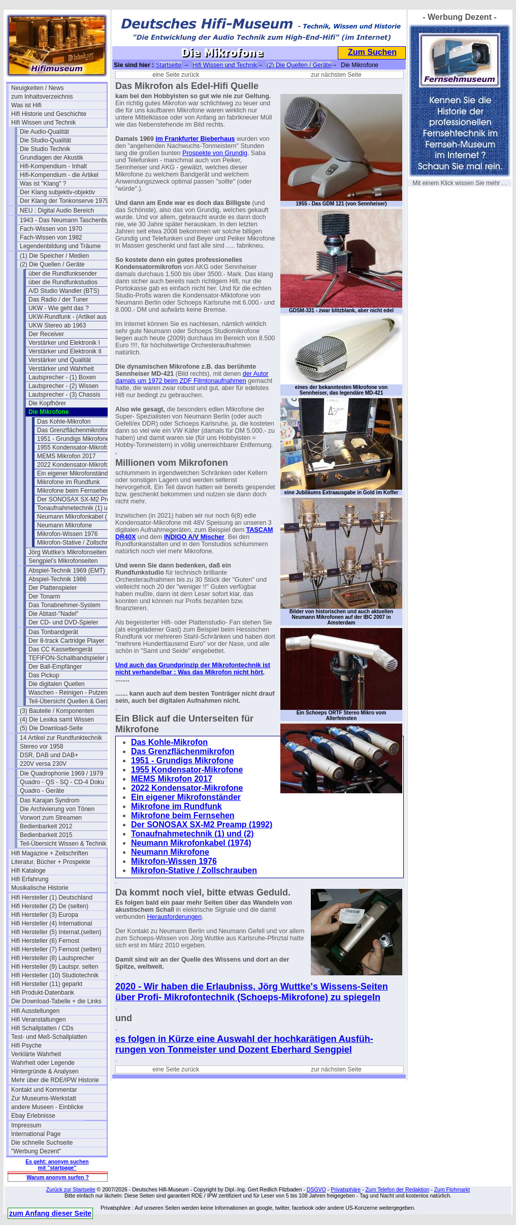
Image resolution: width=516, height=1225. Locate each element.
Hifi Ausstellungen (35, 1010)
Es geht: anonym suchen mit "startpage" (56, 1164)
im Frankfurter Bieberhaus (195, 138)
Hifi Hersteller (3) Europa (44, 914)
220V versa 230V (43, 763)
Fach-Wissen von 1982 (51, 237)
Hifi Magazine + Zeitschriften (49, 853)
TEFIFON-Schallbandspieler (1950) (76, 658)
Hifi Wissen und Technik (43, 122)
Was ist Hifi (26, 105)
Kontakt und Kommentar (44, 1089)
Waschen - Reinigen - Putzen (68, 692)
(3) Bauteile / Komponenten (57, 710)
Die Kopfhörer (47, 403)
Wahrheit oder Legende (43, 1062)
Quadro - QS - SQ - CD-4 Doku (62, 782)
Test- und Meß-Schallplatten (49, 1036)
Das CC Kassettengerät (60, 649)
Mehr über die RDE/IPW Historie (55, 1080)
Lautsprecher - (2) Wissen (63, 386)
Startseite (168, 65)
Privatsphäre (346, 1189)
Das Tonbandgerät (53, 632)
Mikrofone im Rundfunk (68, 482)
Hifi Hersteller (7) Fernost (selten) (56, 949)
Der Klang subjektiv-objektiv (57, 192)
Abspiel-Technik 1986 (57, 579)
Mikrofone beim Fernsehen (73, 490)
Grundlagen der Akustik (51, 157)
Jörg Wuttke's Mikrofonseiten (67, 552)
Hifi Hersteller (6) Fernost (45, 940)
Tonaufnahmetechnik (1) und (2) (80, 508)
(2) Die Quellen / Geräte (52, 264)
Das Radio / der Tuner (58, 299)
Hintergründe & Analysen (45, 1071)
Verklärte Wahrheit (36, 1054)
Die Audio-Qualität (44, 131)
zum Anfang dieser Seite (50, 1213)
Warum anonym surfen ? (57, 1177)
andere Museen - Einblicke (47, 1107)
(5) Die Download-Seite (51, 728)
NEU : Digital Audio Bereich (57, 210)
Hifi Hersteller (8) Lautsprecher (52, 958)
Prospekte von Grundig (214, 153)
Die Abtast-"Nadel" (53, 613)
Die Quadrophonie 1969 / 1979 (61, 773)
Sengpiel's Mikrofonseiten (63, 560)
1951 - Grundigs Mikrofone (73, 438)
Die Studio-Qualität (45, 140)
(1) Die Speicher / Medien (54, 255)
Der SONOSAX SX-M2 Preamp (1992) (85, 499)
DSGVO (316, 1189)
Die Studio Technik (45, 149)
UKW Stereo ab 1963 (57, 325)
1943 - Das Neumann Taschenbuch (67, 220)
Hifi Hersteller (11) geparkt (46, 984)
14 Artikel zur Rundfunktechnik (61, 737)
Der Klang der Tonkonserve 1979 (64, 200)
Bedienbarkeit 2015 (46, 835)
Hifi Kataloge (28, 870)
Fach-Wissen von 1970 (51, 228)
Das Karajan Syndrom (49, 800)
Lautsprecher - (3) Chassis (64, 394)
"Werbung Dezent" (36, 1151)
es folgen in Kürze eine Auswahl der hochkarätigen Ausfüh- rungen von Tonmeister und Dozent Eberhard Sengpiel (244, 1044)
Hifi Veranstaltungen (38, 1019)
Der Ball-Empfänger (55, 666)
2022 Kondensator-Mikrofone (76, 464)
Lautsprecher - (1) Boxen (62, 377)
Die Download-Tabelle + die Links (56, 1001)
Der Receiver (46, 334)
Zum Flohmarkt (452, 1189)
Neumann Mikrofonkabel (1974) (79, 516)
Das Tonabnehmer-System (64, 605)
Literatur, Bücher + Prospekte (50, 861)
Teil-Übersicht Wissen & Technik (63, 843)
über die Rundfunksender (62, 273)
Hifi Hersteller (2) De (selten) (49, 906)
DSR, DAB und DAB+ (49, 755)
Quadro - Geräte (42, 790)
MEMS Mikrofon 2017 (66, 456)
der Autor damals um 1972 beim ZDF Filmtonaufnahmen (192, 377)
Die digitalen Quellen (56, 684)
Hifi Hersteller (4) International (51, 923)
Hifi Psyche (26, 1045)
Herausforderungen (174, 916)
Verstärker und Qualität (59, 360)
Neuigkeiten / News (37, 88)
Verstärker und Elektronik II (65, 351)
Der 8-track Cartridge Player (66, 640)
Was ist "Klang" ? (43, 183)
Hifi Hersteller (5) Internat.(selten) (56, 932)
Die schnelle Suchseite (42, 1142)
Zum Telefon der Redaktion (397, 1189)
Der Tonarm (44, 596)
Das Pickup (43, 675)
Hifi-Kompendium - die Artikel (59, 174)
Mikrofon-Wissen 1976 (67, 533)
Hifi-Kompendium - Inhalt (53, 166)
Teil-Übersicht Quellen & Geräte (71, 701)
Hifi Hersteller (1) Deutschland (51, 897)
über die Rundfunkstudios (63, 282)
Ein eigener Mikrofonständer (75, 473)
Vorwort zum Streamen (51, 817)
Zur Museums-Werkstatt (43, 1098)
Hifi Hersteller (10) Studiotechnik (55, 975)
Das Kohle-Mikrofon (63, 421)
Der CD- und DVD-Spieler (63, 622)
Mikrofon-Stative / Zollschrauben (80, 542)
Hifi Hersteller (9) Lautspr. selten (54, 966)
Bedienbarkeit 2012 (46, 826)
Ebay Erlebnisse (33, 1115)
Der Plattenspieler (52, 587)
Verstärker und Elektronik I (64, 342)
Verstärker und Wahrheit (61, 368)
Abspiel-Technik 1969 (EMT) (66, 570)
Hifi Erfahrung (29, 879)
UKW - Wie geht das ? (58, 308)
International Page (35, 1134)
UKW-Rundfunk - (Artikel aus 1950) (76, 316)
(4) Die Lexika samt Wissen (57, 719)
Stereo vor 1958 (41, 746)
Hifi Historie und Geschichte (48, 113)
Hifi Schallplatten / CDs (42, 1028)
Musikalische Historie (40, 887)
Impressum (26, 1125)
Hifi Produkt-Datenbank (42, 992)
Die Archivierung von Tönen (57, 809)
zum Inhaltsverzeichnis (42, 96)
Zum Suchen (372, 52)
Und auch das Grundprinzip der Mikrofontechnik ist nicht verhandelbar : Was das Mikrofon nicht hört (192, 669)
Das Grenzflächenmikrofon (73, 430)
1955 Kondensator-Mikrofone (76, 447)
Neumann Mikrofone (64, 525)
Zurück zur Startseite (70, 1189)
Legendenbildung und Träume (60, 246)
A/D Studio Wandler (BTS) (64, 290)
